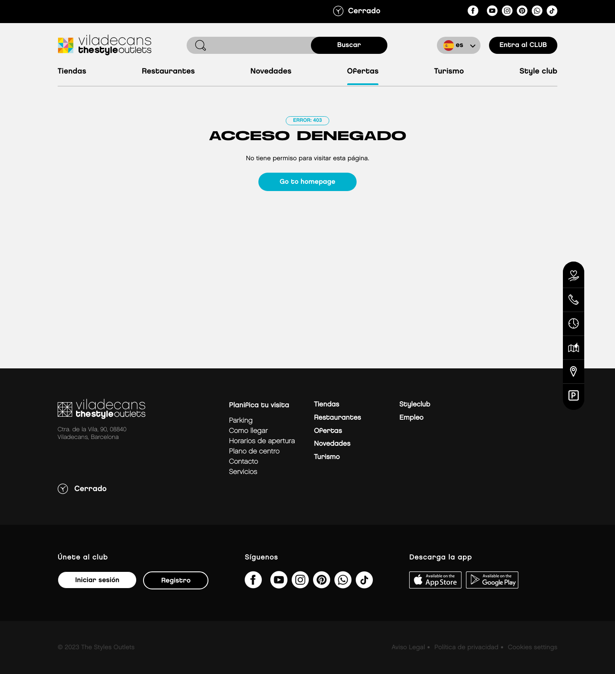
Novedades (270, 71)
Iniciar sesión (97, 580)
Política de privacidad (466, 647)
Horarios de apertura (262, 441)
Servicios (243, 472)
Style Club (538, 71)
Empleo (411, 418)
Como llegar (248, 431)
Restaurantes (168, 71)
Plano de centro (254, 451)
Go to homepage (307, 182)
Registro (175, 580)
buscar (349, 45)
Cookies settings (532, 647)
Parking (240, 421)
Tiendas (72, 71)
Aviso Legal (408, 647)
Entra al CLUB (523, 45)
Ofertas (363, 71)
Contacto (243, 462)
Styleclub (414, 404)
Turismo (449, 71)
